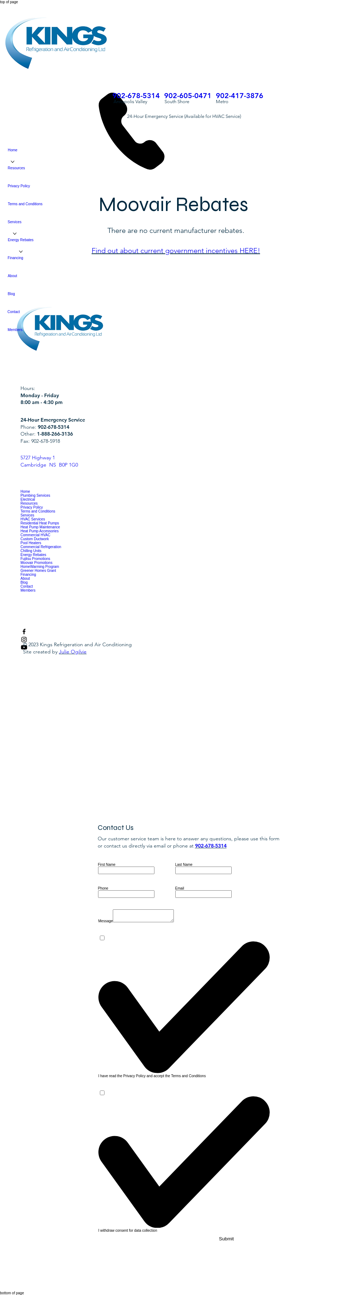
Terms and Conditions (37, 511)
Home (25, 491)
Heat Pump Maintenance (40, 527)
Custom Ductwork (34, 539)
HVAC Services (32, 519)
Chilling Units (30, 551)
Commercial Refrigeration (40, 547)
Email (179, 888)
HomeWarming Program (39, 567)
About (25, 578)
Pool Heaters (30, 543)
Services (27, 515)
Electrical (27, 499)
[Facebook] (24, 634)
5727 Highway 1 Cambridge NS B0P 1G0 (49, 461)
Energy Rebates (33, 555)
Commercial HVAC (35, 535)
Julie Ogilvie (73, 651)
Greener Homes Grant (38, 571)
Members (28, 590)
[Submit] (226, 1238)
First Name (107, 865)
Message (105, 921)
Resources (29, 503)
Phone (103, 888)
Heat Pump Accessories (39, 531)
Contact (26, 586)
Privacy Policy (31, 507)
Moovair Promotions (36, 563)
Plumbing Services (35, 495)
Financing (28, 575)
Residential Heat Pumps (39, 523)
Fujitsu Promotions (35, 559)
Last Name (184, 865)
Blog (24, 582)
